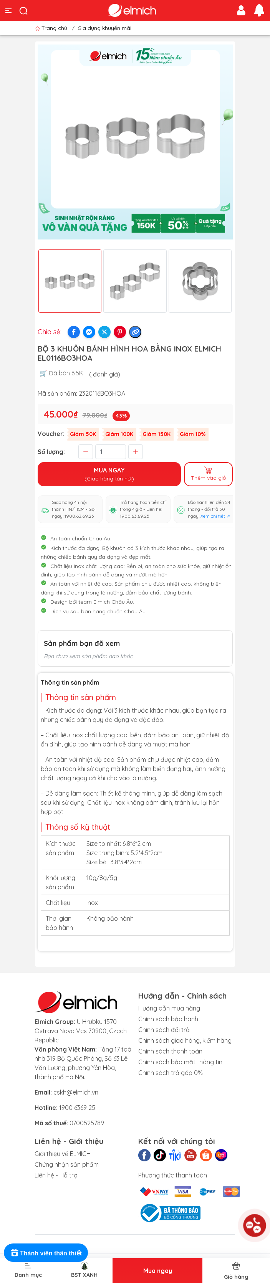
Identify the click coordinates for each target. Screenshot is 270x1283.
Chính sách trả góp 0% (170, 1073)
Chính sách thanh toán (170, 1051)
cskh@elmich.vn (75, 1092)
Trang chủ (52, 28)
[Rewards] (46, 1252)
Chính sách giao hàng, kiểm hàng (185, 1040)
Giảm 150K (156, 434)
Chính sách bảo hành (168, 1019)
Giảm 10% (192, 434)
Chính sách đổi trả (164, 1030)
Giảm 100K (119, 434)
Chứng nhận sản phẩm (67, 1164)
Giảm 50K (83, 434)
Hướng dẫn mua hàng (169, 1008)
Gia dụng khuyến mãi (104, 28)
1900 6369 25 (77, 1107)
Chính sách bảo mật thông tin (180, 1062)
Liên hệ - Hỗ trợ (56, 1175)
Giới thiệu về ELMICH (63, 1154)
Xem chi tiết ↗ (215, 516)
